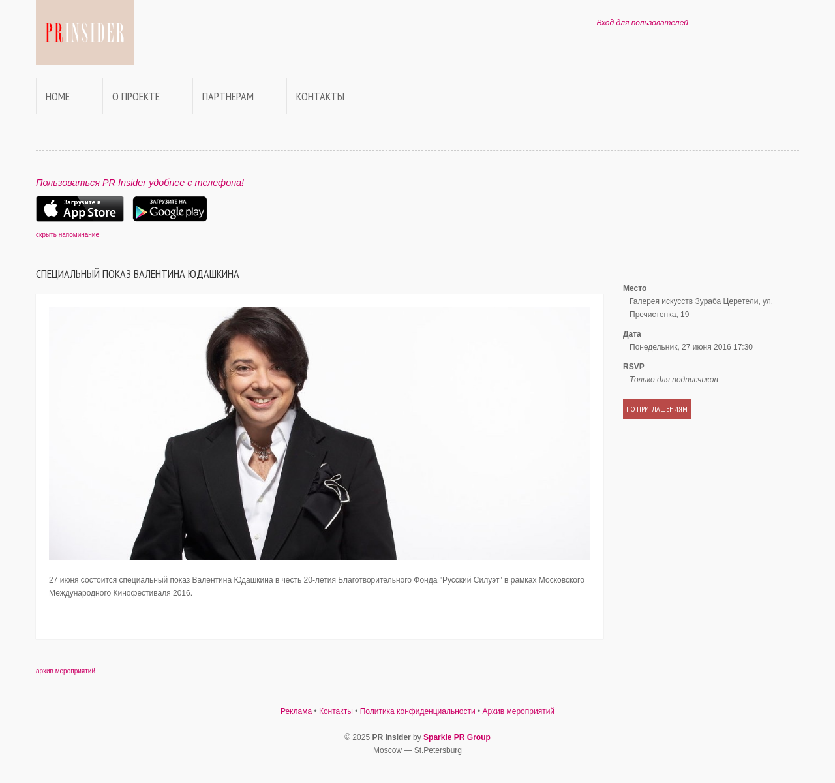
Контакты (320, 96)
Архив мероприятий (519, 711)
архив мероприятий (65, 671)
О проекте (136, 96)
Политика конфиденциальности (418, 711)
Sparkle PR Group (457, 737)
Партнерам (228, 96)
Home (58, 96)
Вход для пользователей (642, 22)
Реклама (296, 711)
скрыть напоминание (67, 234)
